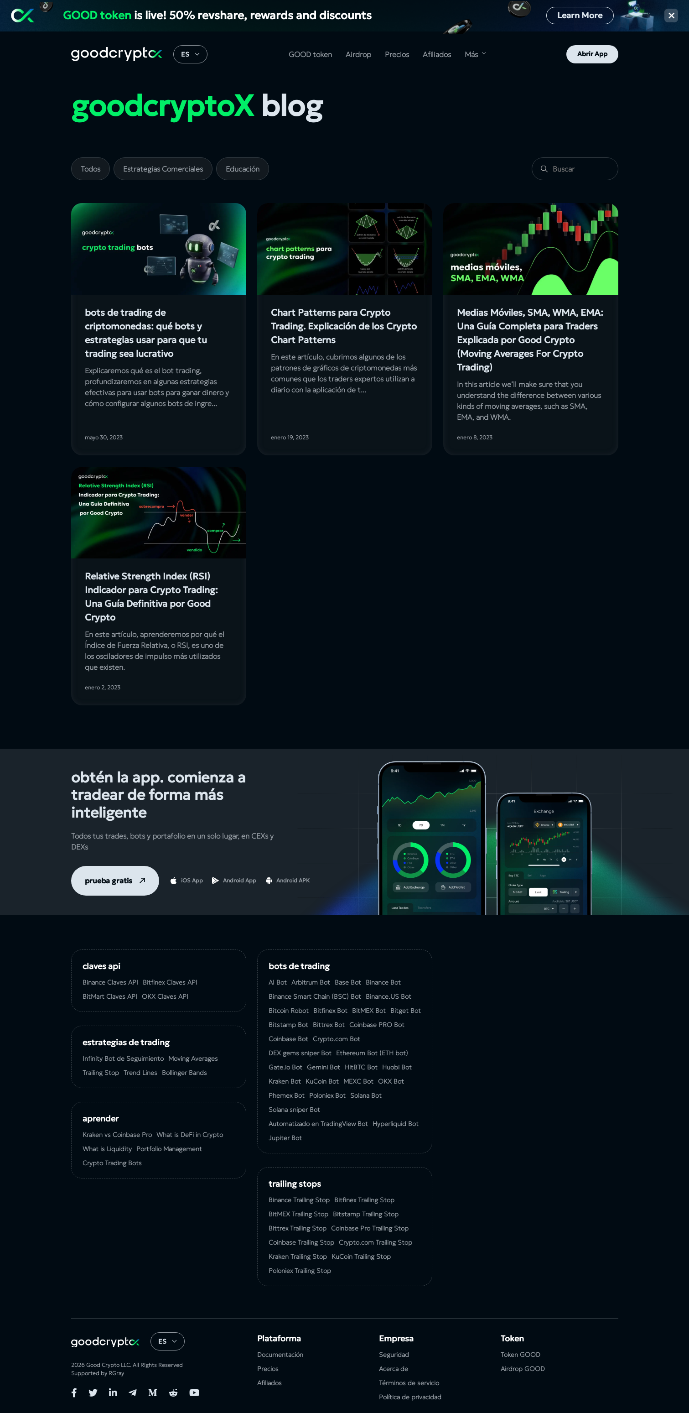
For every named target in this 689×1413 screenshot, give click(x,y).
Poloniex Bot (327, 1095)
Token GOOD (520, 1354)
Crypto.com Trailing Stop (375, 1242)
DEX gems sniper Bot (300, 1053)
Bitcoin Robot (289, 1010)
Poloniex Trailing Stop (300, 1271)
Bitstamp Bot (288, 1025)
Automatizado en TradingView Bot (318, 1124)
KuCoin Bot (322, 1081)
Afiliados (437, 54)
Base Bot (348, 982)
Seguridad (394, 1354)
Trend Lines (140, 1073)
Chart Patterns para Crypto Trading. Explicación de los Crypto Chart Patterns (344, 326)
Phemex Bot (287, 1095)
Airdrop (358, 54)
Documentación (280, 1354)
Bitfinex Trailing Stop (364, 1200)
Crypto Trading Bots (112, 1163)
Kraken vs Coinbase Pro (117, 1135)
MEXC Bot (358, 1081)
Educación (242, 168)
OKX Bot (391, 1081)
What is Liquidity (107, 1149)
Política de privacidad (410, 1397)
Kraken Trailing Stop (298, 1256)
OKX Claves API (165, 996)
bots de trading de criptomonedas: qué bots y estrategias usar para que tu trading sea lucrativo (146, 333)
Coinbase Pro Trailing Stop (370, 1228)
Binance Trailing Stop (299, 1200)
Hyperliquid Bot (396, 1124)
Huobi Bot (397, 1067)
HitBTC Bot (361, 1067)
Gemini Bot (323, 1067)
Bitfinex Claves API (170, 982)
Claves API (101, 966)
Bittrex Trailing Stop (297, 1228)
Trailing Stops (295, 1183)
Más (471, 54)
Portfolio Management (169, 1149)
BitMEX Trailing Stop (298, 1214)
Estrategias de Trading (126, 1042)
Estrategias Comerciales (163, 168)
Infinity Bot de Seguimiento (123, 1058)
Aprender (101, 1118)
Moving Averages (193, 1058)
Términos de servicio (409, 1383)
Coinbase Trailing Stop (301, 1242)
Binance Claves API (110, 982)
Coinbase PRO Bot (376, 1025)
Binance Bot (383, 982)
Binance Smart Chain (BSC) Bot (315, 996)
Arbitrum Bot (310, 982)
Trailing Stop (101, 1073)
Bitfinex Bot (330, 1010)
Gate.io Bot (285, 1067)
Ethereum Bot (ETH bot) (372, 1053)
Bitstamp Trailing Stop (366, 1214)
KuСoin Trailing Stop (361, 1256)
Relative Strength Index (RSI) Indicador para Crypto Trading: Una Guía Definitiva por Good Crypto (151, 596)
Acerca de (393, 1369)
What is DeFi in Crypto (189, 1135)
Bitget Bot (405, 1010)
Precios (397, 54)
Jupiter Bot (285, 1138)
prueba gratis (108, 880)
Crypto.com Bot (336, 1039)
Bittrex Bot (329, 1025)
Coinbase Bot (288, 1039)
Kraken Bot (285, 1081)
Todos (90, 168)
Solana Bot (366, 1095)
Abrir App (592, 54)
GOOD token (310, 54)
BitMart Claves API (110, 996)
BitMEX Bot (369, 1010)
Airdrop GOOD (523, 1369)
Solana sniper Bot (294, 1109)
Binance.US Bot (388, 996)
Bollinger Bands (184, 1073)
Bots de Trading (299, 966)
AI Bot (278, 982)
